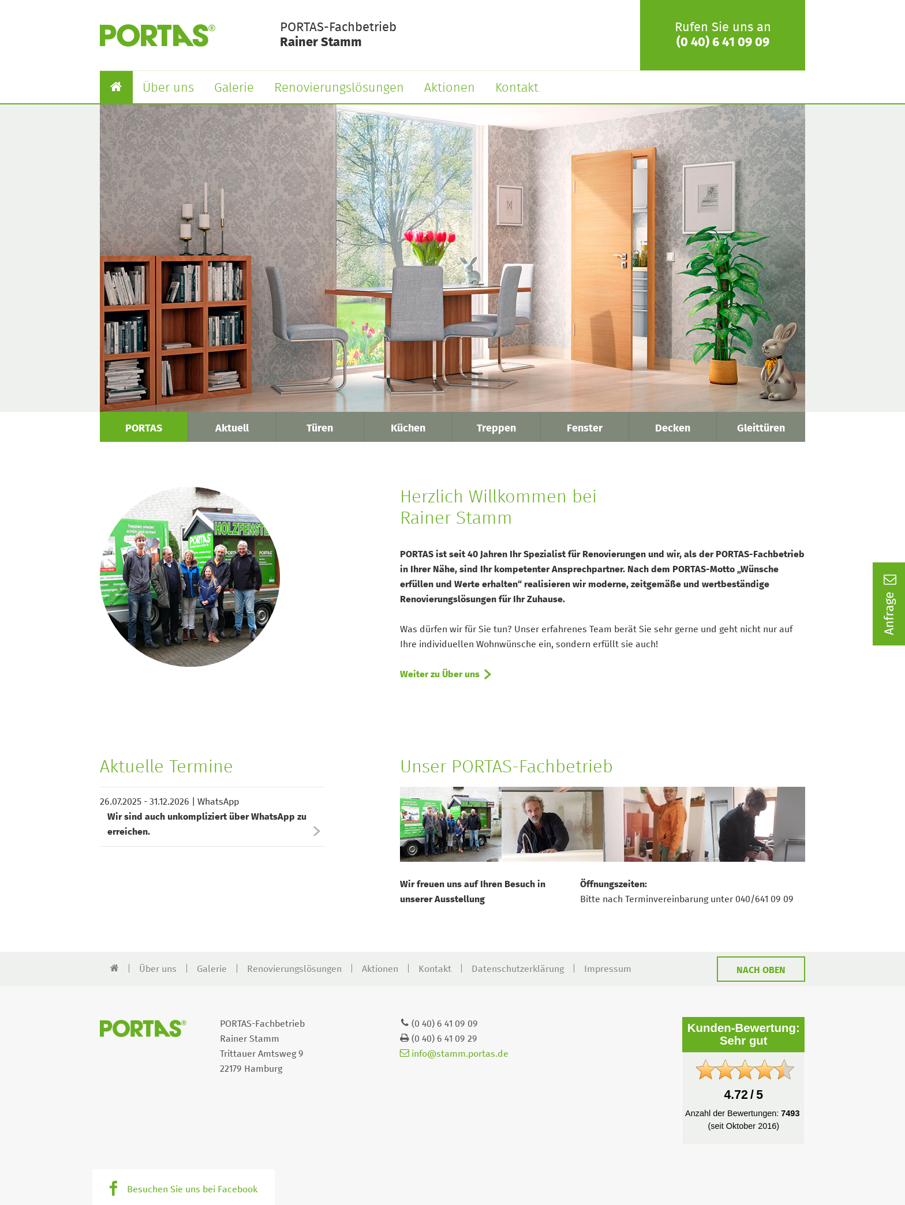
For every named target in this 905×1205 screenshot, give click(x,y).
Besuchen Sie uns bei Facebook (192, 1189)
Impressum (607, 969)
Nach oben (761, 970)
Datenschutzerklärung (518, 969)
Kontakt (516, 88)
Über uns (168, 88)
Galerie (234, 88)
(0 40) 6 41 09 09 (722, 42)
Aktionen (449, 88)
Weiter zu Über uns (440, 674)
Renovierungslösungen (339, 88)
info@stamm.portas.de (454, 1053)
